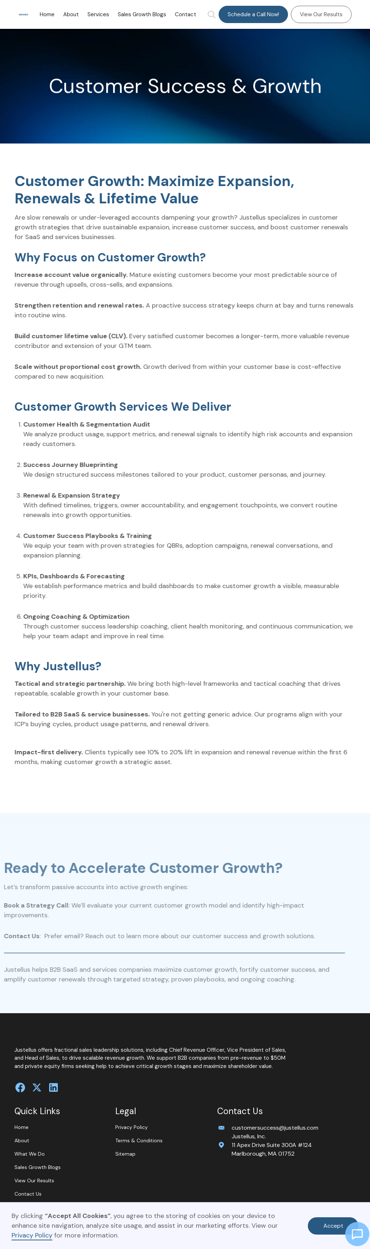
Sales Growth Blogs (142, 14)
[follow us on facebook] (20, 1087)
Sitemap (125, 1154)
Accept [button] (333, 1226)
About (71, 14)
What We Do (29, 1154)
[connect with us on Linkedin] (53, 1087)
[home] (23, 14)
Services (98, 14)
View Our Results (321, 14)
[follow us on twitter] (37, 1087)
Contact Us (28, 1194)
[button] (98, 14)
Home (47, 14)
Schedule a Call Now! (253, 14)
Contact (185, 14)
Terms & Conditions (139, 1140)
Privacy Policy (32, 1235)
